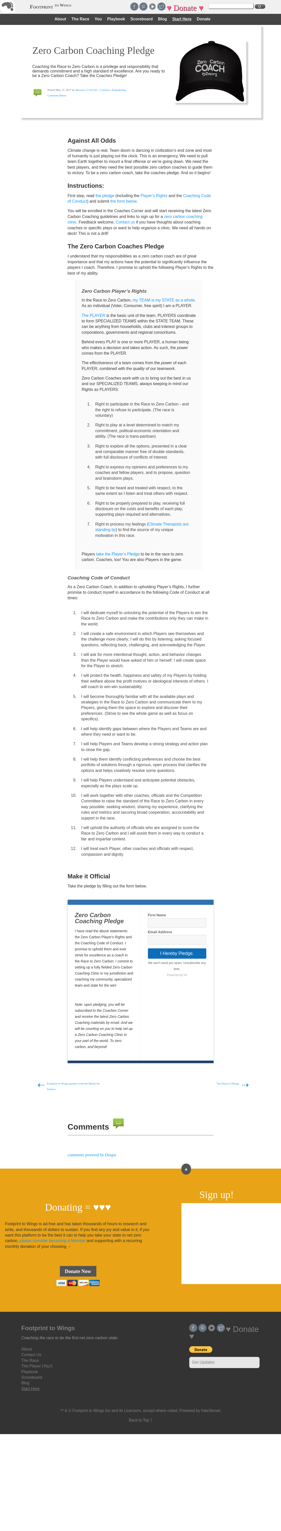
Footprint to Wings (48, 1328)
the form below (123, 201)
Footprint (50, 7)
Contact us (125, 222)
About (60, 19)
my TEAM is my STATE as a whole (163, 300)
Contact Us (31, 1355)
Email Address (160, 932)
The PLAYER (93, 315)
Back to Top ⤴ (140, 1420)
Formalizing (119, 89)
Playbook (116, 19)
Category (92, 89)
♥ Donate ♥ (185, 7)
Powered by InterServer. (200, 1410)
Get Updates (203, 1362)
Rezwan (80, 89)
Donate (203, 19)
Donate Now (78, 1271)
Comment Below (57, 95)
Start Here (181, 19)
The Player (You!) (37, 1366)
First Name (157, 915)
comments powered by (92, 1155)
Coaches (105, 89)
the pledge (105, 196)
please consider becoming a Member (53, 1241)
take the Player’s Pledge (118, 554)
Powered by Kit (177, 975)
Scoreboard (141, 19)
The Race (80, 19)
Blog (162, 19)
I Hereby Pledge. (177, 953)
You (98, 19)
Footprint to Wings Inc (91, 1410)
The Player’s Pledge (228, 1083)
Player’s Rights (153, 196)
